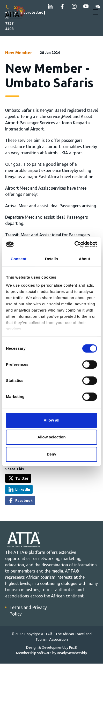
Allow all (52, 420)
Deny (51, 454)
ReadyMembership (72, 653)
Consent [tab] (18, 259)
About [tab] (84, 259)
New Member (18, 52)
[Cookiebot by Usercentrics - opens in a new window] (74, 244)
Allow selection (51, 437)
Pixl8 (73, 647)
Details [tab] (51, 259)
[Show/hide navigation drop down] (95, 12)
